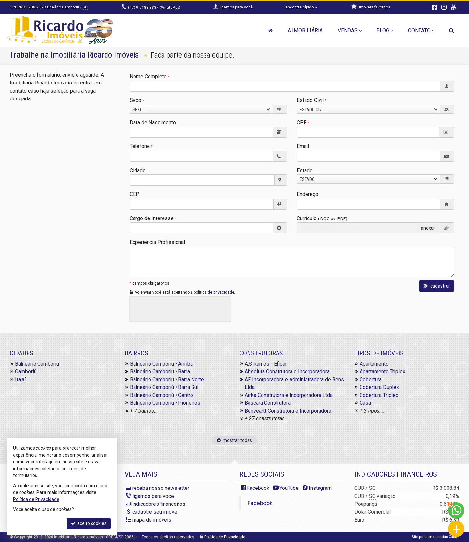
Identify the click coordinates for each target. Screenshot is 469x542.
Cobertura (371, 379)
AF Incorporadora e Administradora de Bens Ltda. (294, 383)
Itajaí (20, 379)
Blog (385, 30)
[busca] (451, 31)
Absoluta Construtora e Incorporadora (287, 372)
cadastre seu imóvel (155, 512)
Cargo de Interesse (152, 218)
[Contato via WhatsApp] (456, 510)
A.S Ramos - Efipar (266, 364)
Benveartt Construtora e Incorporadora (288, 411)
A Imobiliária (305, 30)
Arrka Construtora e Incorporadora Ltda (289, 395)
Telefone (140, 146)
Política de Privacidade (224, 537)
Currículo (322, 218)
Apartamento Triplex (382, 372)
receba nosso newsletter (160, 488)
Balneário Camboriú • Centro (161, 395)
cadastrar (436, 286)
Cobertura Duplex (379, 387)
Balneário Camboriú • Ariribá (161, 364)
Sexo (135, 100)
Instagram (320, 488)
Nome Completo (148, 76)
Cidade (138, 170)
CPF (301, 122)
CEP (134, 194)
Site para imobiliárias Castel (435, 537)
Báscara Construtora (268, 403)
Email (303, 146)
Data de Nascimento (153, 122)
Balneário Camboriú (37, 364)
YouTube (289, 488)
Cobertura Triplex (379, 395)
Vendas (350, 30)
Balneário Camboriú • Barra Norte (167, 379)
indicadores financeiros (158, 504)
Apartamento (374, 364)
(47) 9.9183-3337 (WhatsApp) (154, 7)
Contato (421, 30)
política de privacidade (214, 292)
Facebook (258, 488)
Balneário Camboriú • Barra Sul (164, 387)
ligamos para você (153, 496)
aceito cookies (89, 523)
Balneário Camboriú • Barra (160, 372)
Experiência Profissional (157, 242)
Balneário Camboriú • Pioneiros (165, 403)
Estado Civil (310, 100)
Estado (305, 170)
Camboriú (25, 372)
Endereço (307, 194)
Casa (365, 403)
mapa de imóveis (151, 520)
